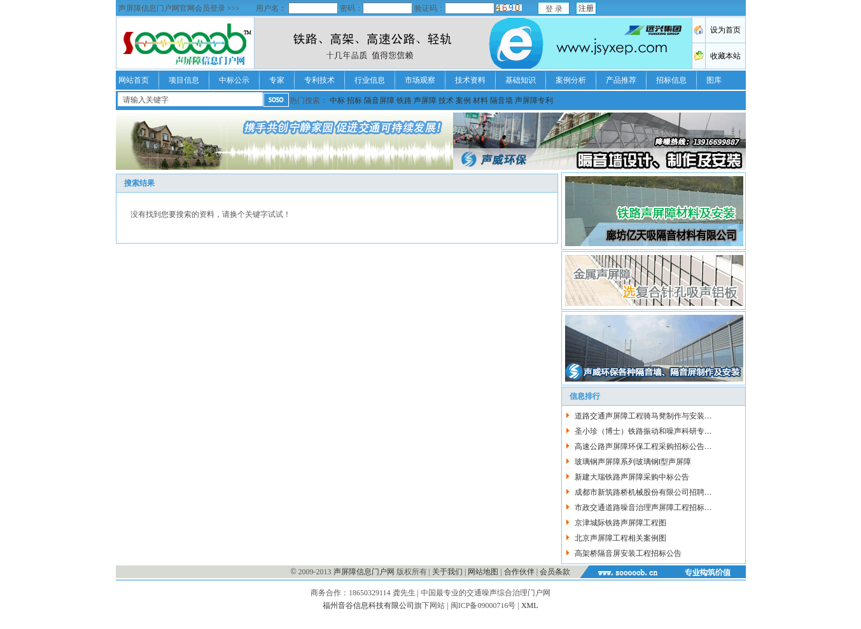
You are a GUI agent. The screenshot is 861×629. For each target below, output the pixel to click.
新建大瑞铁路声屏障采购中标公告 (632, 477)
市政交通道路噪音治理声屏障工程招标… (643, 507)
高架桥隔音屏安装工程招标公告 (628, 553)
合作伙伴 (519, 571)
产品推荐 (621, 80)
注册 (586, 8)
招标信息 (671, 80)
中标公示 (234, 80)
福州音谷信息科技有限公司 (368, 605)
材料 (480, 100)
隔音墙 (501, 100)
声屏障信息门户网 (364, 571)
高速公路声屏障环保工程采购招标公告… (643, 446)
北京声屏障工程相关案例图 (620, 538)
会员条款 (555, 571)
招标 (354, 100)
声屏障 (425, 100)
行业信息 (369, 80)
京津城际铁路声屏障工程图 (620, 522)
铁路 (404, 100)
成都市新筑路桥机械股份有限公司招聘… (643, 492)
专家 (276, 80)
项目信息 (184, 80)
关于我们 (447, 571)
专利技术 (319, 80)
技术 (446, 100)
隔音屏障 (379, 100)
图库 (714, 80)
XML (529, 605)
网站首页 (133, 80)
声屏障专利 (534, 100)
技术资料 (470, 80)
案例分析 (571, 80)
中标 (337, 100)
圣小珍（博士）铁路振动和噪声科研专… (643, 431)
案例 (463, 100)
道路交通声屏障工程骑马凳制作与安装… (643, 415)
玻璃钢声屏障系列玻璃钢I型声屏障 (633, 461)
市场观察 (420, 80)
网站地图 (483, 571)
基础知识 (520, 80)
